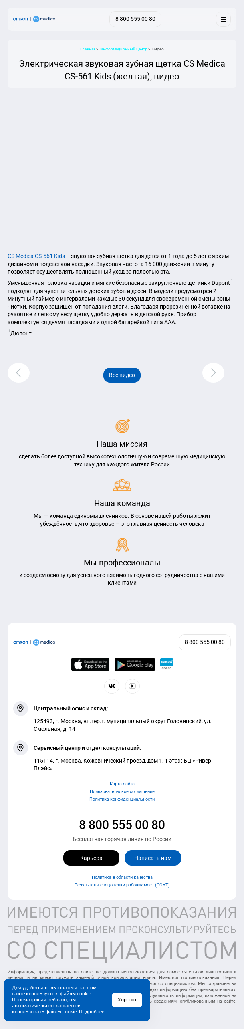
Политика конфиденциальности (122, 799)
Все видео (122, 375)
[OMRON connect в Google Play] (135, 664)
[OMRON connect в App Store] (90, 664)
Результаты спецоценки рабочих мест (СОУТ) (122, 885)
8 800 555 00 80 (122, 825)
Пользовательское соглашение (122, 791)
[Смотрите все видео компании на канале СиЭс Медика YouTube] (132, 686)
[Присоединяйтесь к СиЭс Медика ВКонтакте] (111, 686)
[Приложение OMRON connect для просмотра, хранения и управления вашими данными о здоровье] (166, 664)
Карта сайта (122, 784)
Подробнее (91, 1012)
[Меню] (223, 19)
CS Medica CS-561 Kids (36, 256)
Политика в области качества (122, 877)
